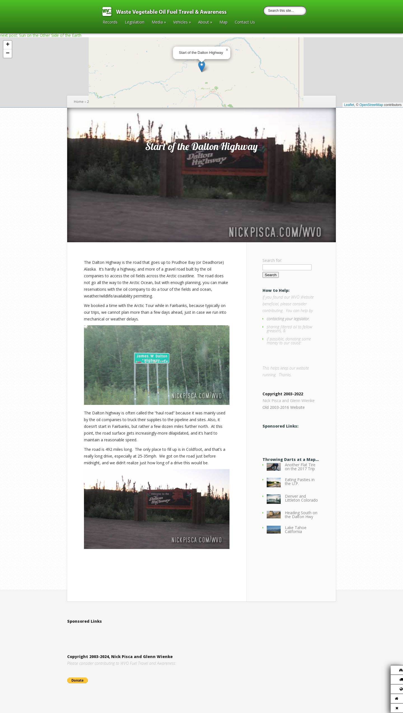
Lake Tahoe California (295, 532)
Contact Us (245, 22)
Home (79, 101)
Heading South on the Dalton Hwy (301, 517)
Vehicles (182, 22)
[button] (201, 66)
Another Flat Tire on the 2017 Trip (300, 469)
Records (110, 22)
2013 (91, 101)
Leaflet (349, 105)
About (205, 22)
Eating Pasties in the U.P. (300, 484)
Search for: (272, 260)
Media (159, 22)
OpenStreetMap (371, 105)
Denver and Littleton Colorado (301, 500)
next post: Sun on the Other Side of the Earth (40, 35)
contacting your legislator (288, 318)
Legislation (134, 22)
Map (223, 22)
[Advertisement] (132, 633)
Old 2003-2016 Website (284, 409)
